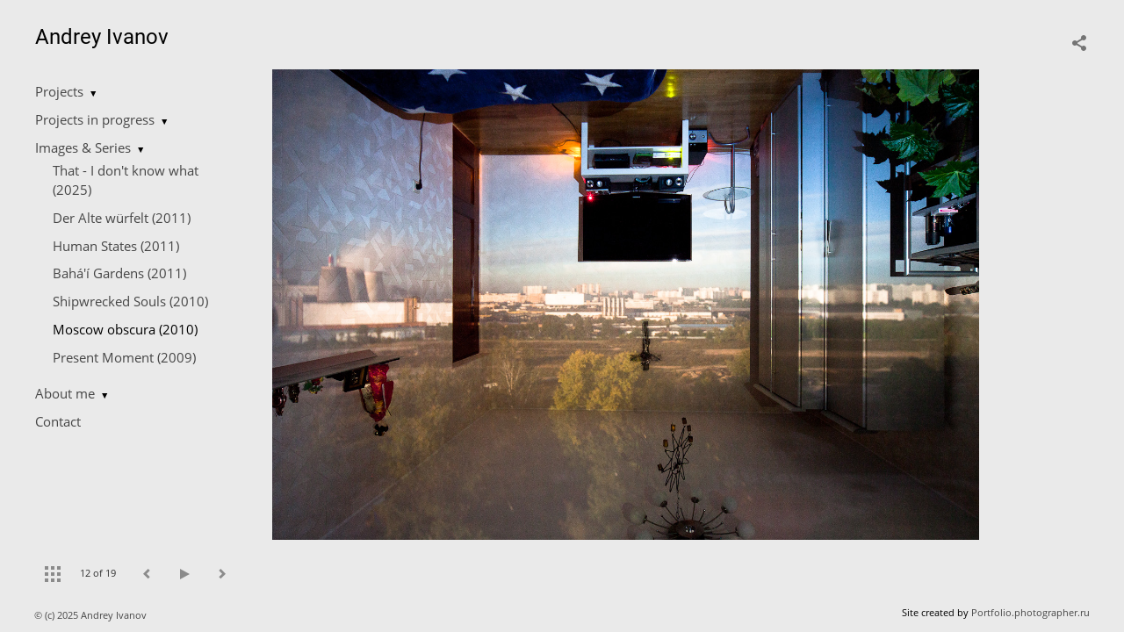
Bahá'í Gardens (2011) (119, 273)
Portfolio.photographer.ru (1030, 612)
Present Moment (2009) (124, 357)
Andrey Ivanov (102, 37)
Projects (59, 91)
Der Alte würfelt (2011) (122, 217)
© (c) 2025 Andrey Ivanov (91, 614)
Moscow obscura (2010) (125, 329)
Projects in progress (95, 119)
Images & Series (83, 147)
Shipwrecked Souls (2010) (130, 301)
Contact (58, 421)
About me (65, 393)
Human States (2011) (116, 246)
